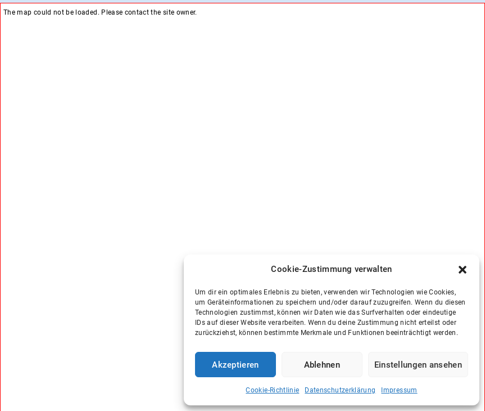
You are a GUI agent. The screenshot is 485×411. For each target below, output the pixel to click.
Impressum (399, 390)
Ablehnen (322, 365)
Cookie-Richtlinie (272, 390)
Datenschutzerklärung (340, 390)
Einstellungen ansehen (418, 365)
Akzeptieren (235, 365)
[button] (462, 269)
